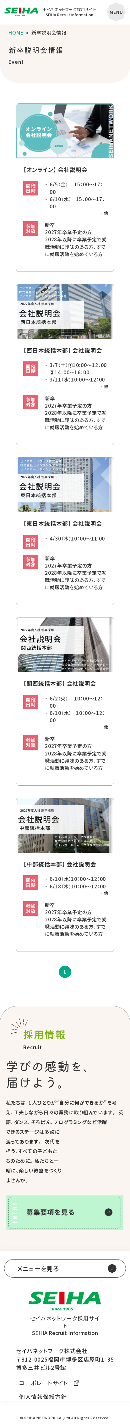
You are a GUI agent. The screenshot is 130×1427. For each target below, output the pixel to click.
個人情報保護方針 (43, 1397)
